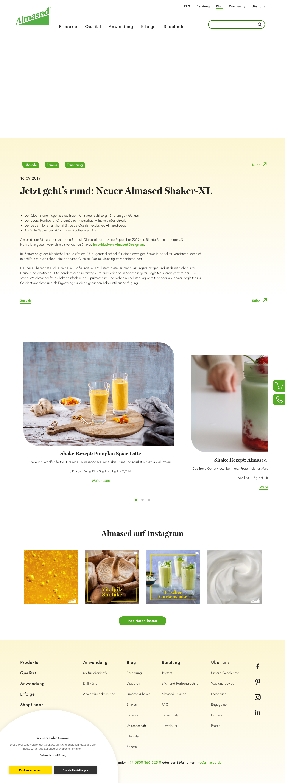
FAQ (187, 6)
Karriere (217, 681)
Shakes (132, 670)
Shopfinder (175, 26)
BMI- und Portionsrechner (180, 649)
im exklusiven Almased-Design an (118, 244)
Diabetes (133, 649)
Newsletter (170, 691)
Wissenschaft (136, 691)
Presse (215, 691)
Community (237, 6)
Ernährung (75, 165)
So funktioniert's (95, 639)
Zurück (25, 300)
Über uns (258, 6)
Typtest (167, 639)
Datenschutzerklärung (52, 755)
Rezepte (132, 681)
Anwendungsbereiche (99, 660)
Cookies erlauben (29, 770)
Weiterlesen (59, 443)
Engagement (220, 670)
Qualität (93, 26)
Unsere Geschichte (225, 639)
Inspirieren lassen (142, 587)
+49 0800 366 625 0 (144, 728)
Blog (219, 6)
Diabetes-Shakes (138, 660)
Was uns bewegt (223, 649)
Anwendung (121, 26)
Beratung (203, 6)
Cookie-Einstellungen (76, 770)
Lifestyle (31, 165)
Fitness (52, 165)
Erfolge (148, 26)
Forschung (219, 660)
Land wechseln (247, 753)
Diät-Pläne (90, 649)
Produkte (68, 26)
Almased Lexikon (174, 660)
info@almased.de (208, 728)
